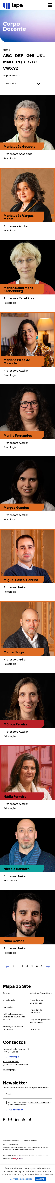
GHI (30, 55)
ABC (7, 55)
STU (32, 62)
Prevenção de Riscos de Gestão (13, 1028)
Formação (8, 1007)
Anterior (7, 967)
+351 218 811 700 (11, 1061)
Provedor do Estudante (36, 1011)
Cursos (6, 993)
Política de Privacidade (11, 1141)
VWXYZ (10, 68)
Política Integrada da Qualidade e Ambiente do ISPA (14, 1017)
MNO (8, 62)
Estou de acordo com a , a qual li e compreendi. (29, 1103)
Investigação (9, 1000)
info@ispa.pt (9, 1069)
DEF (19, 55)
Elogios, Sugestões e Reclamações (40, 1021)
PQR (20, 62)
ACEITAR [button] (40, 1179)
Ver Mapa (14, 1057)
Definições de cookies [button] (21, 1178)
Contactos (35, 1029)
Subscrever (16, 1110)
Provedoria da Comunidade (36, 1001)
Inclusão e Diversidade (41, 993)
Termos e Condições (30, 1141)
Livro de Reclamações (10, 1144)
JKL (41, 55)
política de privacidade (39, 1102)
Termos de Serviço (20, 1149)
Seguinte (48, 967)
